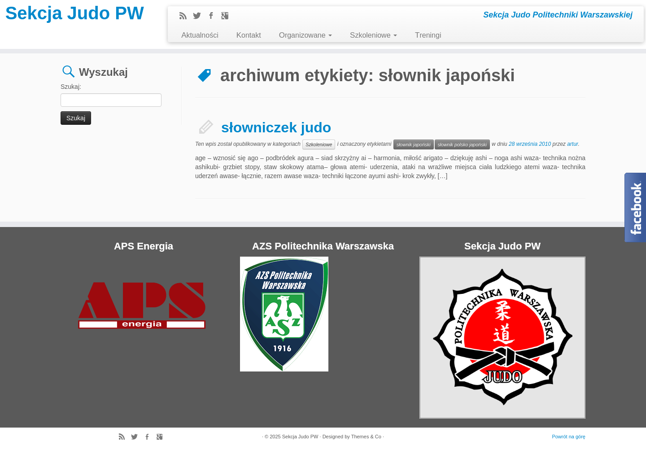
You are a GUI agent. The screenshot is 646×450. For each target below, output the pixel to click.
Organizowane (305, 35)
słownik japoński (414, 144)
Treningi (428, 35)
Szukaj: (71, 86)
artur (572, 144)
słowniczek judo (276, 127)
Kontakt (248, 35)
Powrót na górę (568, 436)
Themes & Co (366, 436)
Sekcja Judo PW (74, 13)
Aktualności (199, 35)
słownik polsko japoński (462, 144)
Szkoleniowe (373, 35)
